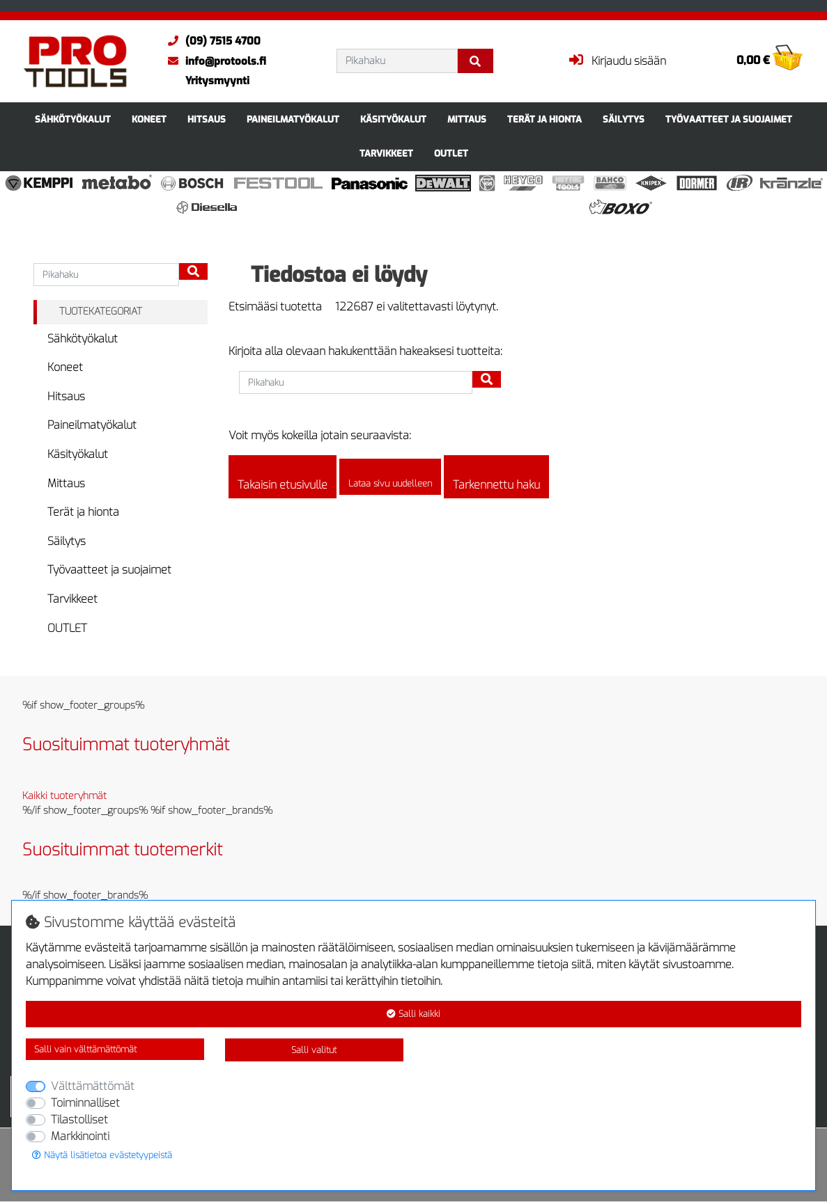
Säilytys (623, 119)
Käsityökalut (393, 119)
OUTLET (451, 153)
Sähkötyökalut (73, 119)
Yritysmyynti (217, 81)
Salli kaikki (413, 1014)
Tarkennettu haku (496, 476)
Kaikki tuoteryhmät (64, 795)
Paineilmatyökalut (293, 119)
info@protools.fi (213, 61)
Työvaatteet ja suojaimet (728, 119)
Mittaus (466, 119)
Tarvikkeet (386, 153)
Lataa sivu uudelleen (390, 477)
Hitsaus (206, 119)
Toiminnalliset (85, 1103)
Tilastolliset (79, 1119)
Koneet (149, 119)
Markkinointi (80, 1136)
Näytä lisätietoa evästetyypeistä (102, 1155)
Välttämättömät (92, 1086)
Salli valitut (314, 1050)
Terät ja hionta (544, 119)
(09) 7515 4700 (211, 41)
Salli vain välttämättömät (85, 1049)
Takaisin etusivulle (282, 476)
